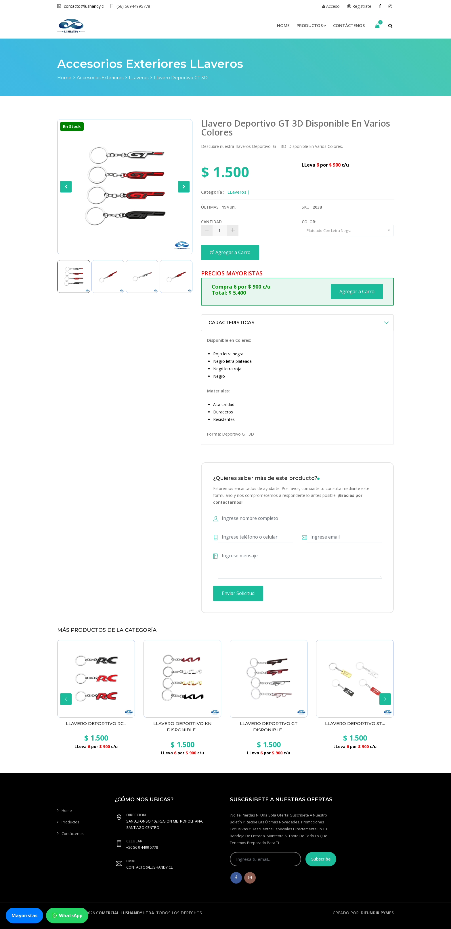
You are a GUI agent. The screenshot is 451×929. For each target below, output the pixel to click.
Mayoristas (24, 915)
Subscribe (320, 859)
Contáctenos (349, 25)
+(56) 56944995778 (130, 6)
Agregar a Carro (230, 252)
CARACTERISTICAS (232, 322)
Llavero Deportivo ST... (355, 723)
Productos (311, 25)
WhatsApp (67, 915)
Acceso (331, 6)
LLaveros (138, 77)
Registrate (359, 6)
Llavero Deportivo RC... (96, 723)
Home (283, 25)
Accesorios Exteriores (100, 77)
